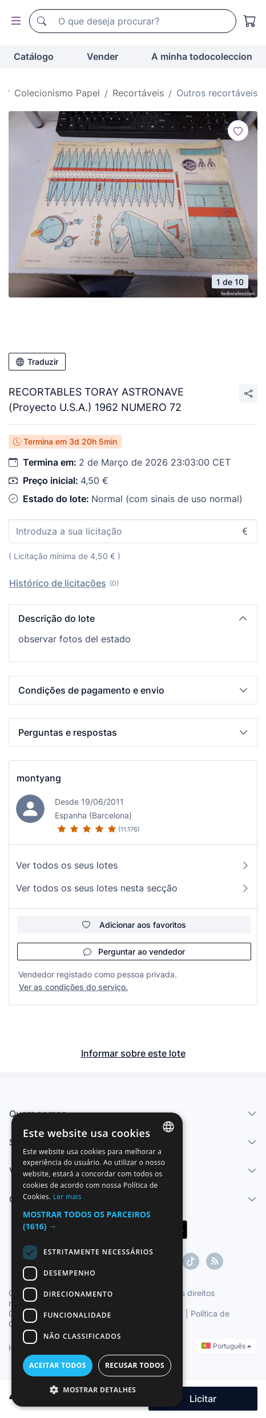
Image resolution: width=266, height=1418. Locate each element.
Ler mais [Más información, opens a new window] (67, 1196)
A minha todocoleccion (201, 56)
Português (226, 1346)
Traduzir (37, 361)
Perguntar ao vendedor (134, 951)
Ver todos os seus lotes (133, 865)
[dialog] (97, 1260)
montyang (39, 778)
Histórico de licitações (57, 583)
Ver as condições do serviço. (73, 987)
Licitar (203, 1398)
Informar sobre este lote (133, 1053)
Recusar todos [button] (134, 1365)
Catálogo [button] (34, 56)
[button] (133, 618)
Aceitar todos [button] (57, 1365)
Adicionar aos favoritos (134, 925)
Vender (102, 56)
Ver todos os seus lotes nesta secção (133, 888)
